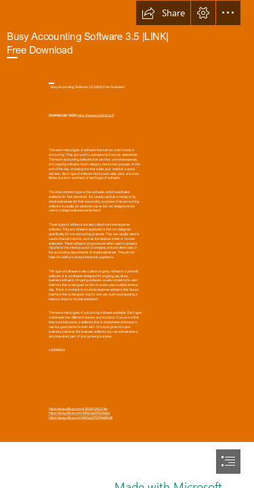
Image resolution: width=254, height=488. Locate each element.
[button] (163, 13)
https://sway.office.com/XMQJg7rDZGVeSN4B (80, 418)
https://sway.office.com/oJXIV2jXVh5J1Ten (78, 409)
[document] (127, 244)
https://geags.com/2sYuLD (95, 115)
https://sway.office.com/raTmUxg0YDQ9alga (79, 413)
